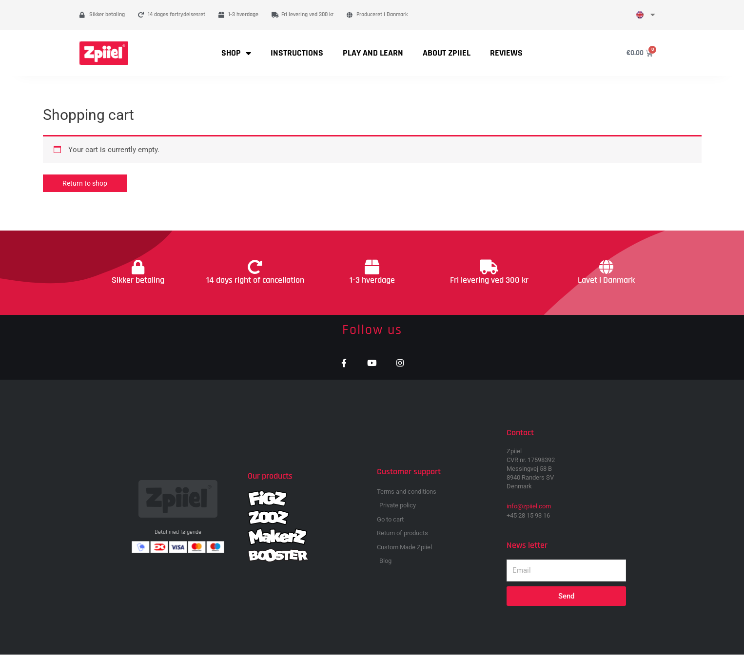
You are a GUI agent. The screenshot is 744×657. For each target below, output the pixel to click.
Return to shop (86, 183)
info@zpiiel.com (529, 508)
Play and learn (373, 52)
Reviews (506, 52)
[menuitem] (646, 15)
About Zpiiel (446, 52)
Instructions (297, 52)
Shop (236, 53)
